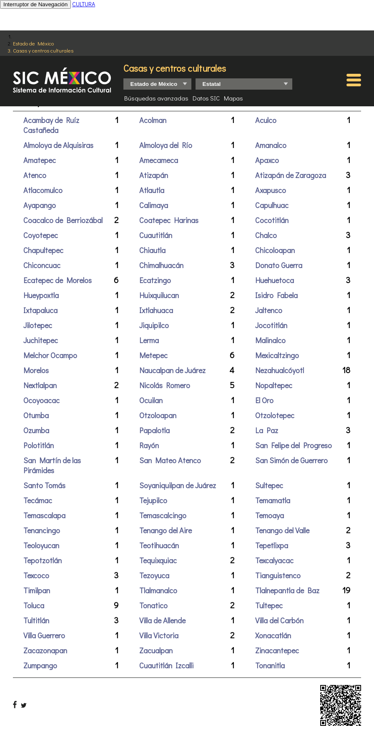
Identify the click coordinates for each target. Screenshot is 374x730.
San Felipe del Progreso (293, 445)
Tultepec (269, 605)
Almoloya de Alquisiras (58, 145)
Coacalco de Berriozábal (63, 220)
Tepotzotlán (42, 560)
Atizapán (153, 175)
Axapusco (270, 190)
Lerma (149, 340)
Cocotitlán (272, 220)
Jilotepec (37, 325)
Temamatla (272, 500)
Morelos (36, 370)
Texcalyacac (274, 560)
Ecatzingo (155, 280)
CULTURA (83, 4)
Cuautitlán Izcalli (166, 665)
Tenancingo (41, 530)
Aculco (265, 120)
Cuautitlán (155, 235)
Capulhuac (272, 205)
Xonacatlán (273, 635)
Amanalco (270, 145)
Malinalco (270, 340)
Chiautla (152, 250)
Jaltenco (268, 310)
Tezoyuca (154, 575)
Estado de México (33, 43)
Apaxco (267, 160)
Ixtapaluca (40, 310)
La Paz (266, 430)
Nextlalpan (40, 385)
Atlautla (151, 190)
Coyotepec (40, 235)
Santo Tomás (44, 485)
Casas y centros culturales (43, 50)
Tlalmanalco (158, 590)
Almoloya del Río (165, 145)
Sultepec (269, 485)
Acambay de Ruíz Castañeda (51, 125)
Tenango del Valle (282, 530)
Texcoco (36, 575)
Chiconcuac (41, 265)
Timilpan (36, 590)
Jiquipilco (154, 325)
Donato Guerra (278, 265)
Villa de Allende (162, 620)
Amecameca (158, 160)
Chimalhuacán (161, 265)
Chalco (266, 235)
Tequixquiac (158, 560)
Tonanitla (270, 665)
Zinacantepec (277, 650)
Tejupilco (153, 500)
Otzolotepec (274, 415)
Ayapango (39, 205)
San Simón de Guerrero (291, 460)
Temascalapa (44, 515)
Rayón (149, 445)
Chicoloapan (275, 250)
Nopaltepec (273, 385)
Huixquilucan (159, 295)
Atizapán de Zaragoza (290, 175)
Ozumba (36, 430)
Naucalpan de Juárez (172, 370)
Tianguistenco (278, 575)
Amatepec (39, 160)
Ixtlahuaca (156, 310)
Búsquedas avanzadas (156, 98)
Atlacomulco (43, 190)
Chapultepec (43, 250)
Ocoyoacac (41, 400)
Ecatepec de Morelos (57, 280)
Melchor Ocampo (50, 355)
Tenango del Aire (165, 530)
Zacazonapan (45, 650)
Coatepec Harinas (168, 220)
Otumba (36, 415)
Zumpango (40, 665)
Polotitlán (38, 445)
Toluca (33, 605)
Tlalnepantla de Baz (287, 590)
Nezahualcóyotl (279, 370)
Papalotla (154, 430)
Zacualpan (156, 650)
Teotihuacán (159, 545)
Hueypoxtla (41, 295)
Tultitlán (36, 620)
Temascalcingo (162, 515)
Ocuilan (151, 400)
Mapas (233, 98)
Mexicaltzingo (277, 355)
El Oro (264, 400)
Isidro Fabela (276, 295)
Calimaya (153, 205)
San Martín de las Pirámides (52, 465)
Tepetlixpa (271, 545)
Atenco (34, 175)
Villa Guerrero (44, 635)
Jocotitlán (271, 325)
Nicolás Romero (164, 385)
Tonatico (153, 605)
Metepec (153, 355)
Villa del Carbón (279, 620)
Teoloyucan (41, 545)
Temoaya (269, 515)
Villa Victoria (158, 635)
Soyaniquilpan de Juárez (177, 485)
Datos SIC (206, 98)
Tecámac (37, 500)
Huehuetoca (274, 280)
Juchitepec (40, 340)
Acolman (152, 120)
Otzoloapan (157, 415)
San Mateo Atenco (170, 460)
